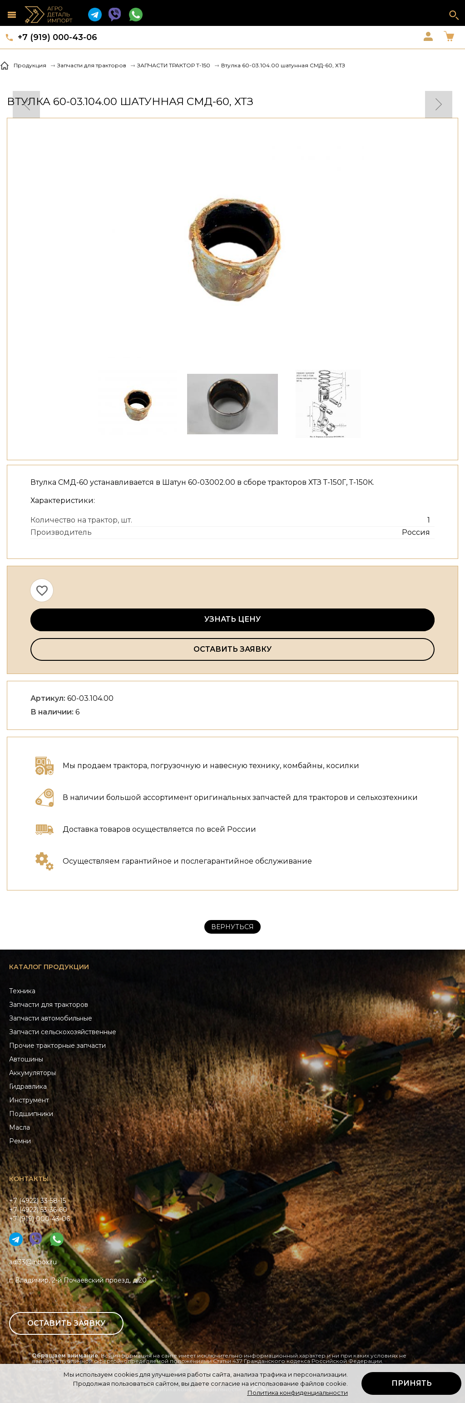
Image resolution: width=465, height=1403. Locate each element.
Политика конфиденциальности (297, 1392)
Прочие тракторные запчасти (57, 1045)
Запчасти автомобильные (50, 1018)
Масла (19, 1127)
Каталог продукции (49, 967)
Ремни (20, 1141)
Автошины (26, 1059)
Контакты (29, 1179)
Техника (22, 991)
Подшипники (31, 1114)
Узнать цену (232, 619)
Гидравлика (28, 1086)
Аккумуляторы (32, 1073)
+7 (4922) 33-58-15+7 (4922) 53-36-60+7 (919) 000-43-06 (39, 1210)
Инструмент (29, 1100)
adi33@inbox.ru (33, 1262)
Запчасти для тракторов (48, 1005)
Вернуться (232, 927)
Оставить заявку (232, 649)
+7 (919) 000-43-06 (57, 37)
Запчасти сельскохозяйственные (62, 1032)
